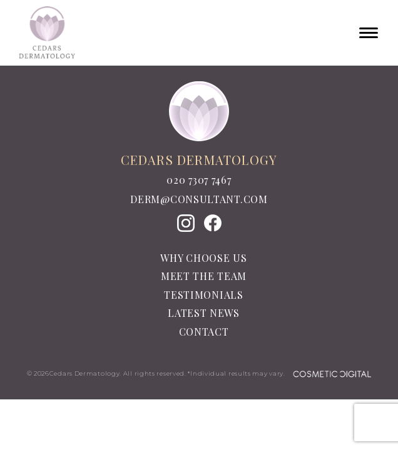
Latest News (204, 312)
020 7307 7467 (198, 180)
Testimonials (203, 294)
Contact (204, 331)
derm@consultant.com (198, 199)
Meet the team (204, 275)
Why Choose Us (203, 257)
